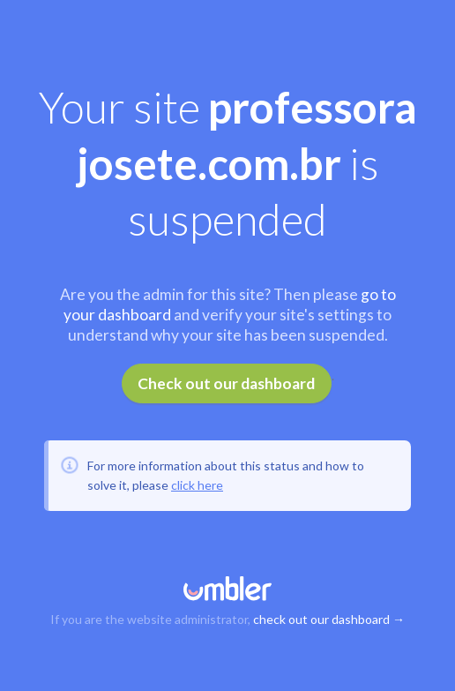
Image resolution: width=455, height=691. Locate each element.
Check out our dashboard (226, 383)
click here (197, 484)
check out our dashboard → (329, 619)
